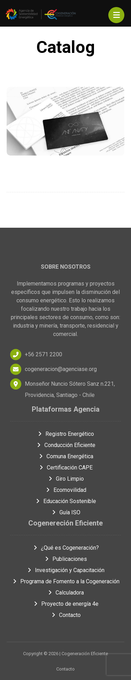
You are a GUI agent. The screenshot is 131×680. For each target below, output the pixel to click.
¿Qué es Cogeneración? (65, 547)
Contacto (66, 615)
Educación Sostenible (65, 501)
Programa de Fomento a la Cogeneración (65, 581)
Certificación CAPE (65, 467)
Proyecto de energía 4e (66, 603)
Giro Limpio (66, 478)
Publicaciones (65, 559)
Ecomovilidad (65, 490)
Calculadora (65, 592)
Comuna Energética (65, 456)
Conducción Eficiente (65, 445)
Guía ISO (65, 512)
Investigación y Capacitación (65, 570)
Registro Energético (65, 434)
